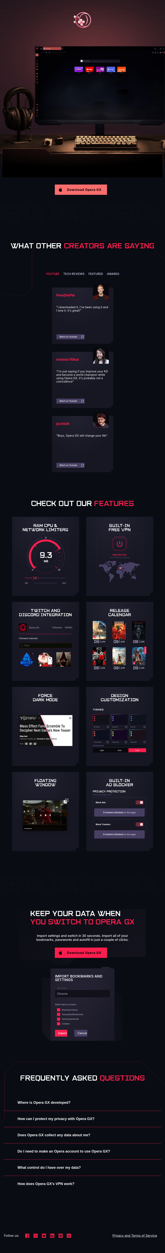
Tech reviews (73, 273)
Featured (95, 273)
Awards (113, 273)
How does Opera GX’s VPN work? (46, 1184)
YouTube (52, 273)
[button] (82, 190)
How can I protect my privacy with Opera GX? (56, 1119)
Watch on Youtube (72, 336)
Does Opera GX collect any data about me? (54, 1135)
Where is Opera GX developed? (44, 1103)
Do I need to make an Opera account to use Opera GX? (64, 1151)
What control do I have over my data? (49, 1168)
